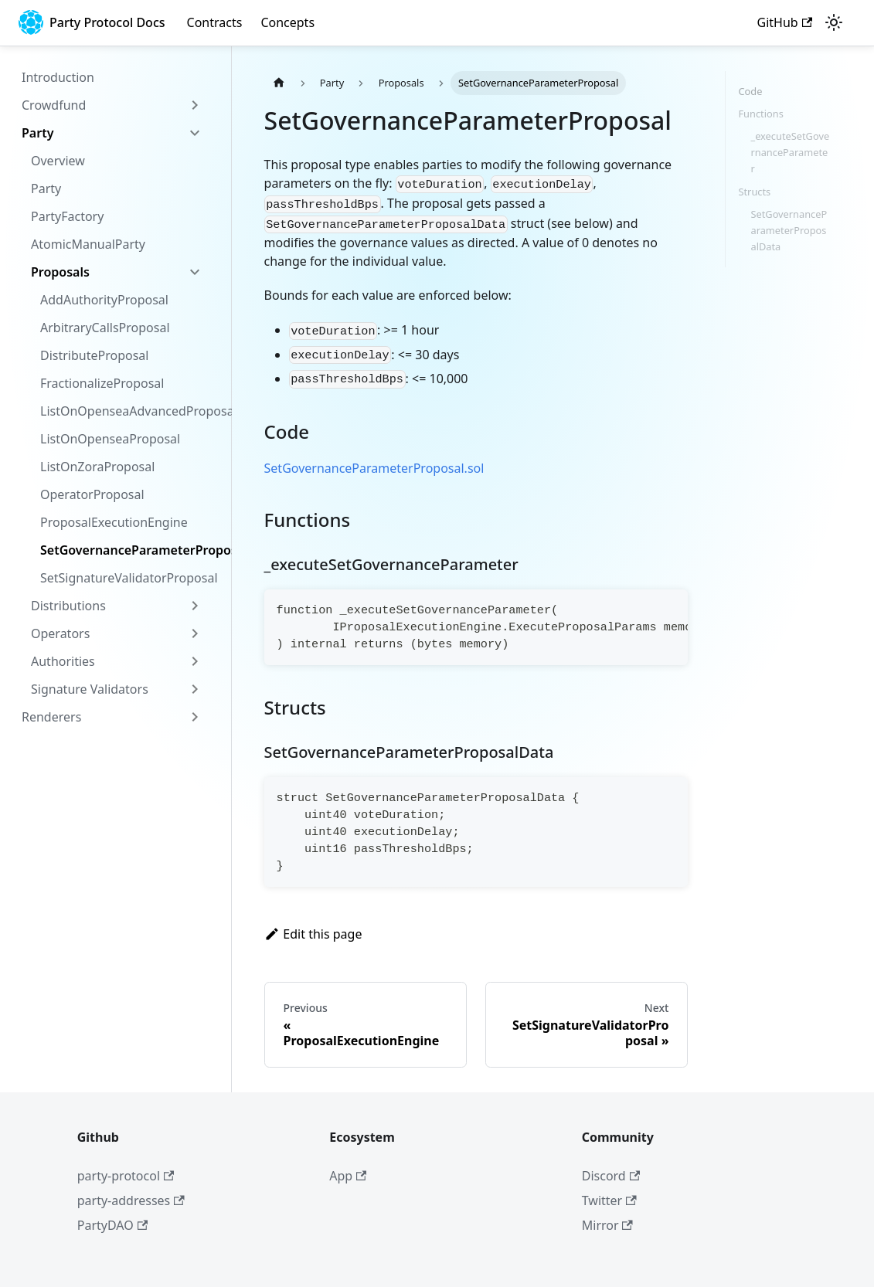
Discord (611, 1175)
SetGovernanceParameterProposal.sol (374, 468)
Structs (754, 192)
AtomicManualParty (88, 244)
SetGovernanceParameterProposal (126, 550)
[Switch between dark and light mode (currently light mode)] (833, 22)
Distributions (68, 605)
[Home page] (279, 83)
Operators (60, 633)
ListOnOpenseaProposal (110, 438)
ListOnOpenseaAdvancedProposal (126, 410)
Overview (58, 160)
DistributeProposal (94, 355)
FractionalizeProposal (102, 383)
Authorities (63, 661)
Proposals (60, 271)
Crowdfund (54, 105)
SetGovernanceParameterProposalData (788, 230)
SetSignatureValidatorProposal (126, 577)
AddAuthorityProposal (104, 299)
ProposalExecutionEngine (114, 522)
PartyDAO (112, 1225)
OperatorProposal (92, 494)
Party (37, 132)
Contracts (215, 22)
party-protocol (126, 1175)
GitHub (784, 22)
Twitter (609, 1200)
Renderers (51, 716)
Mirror (607, 1225)
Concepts (287, 22)
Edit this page (313, 933)
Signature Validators (89, 689)
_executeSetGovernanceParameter (789, 152)
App (347, 1175)
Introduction (58, 77)
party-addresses (131, 1200)
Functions (760, 114)
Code (750, 91)
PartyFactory (67, 216)
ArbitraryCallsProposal (105, 327)
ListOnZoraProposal (97, 466)
